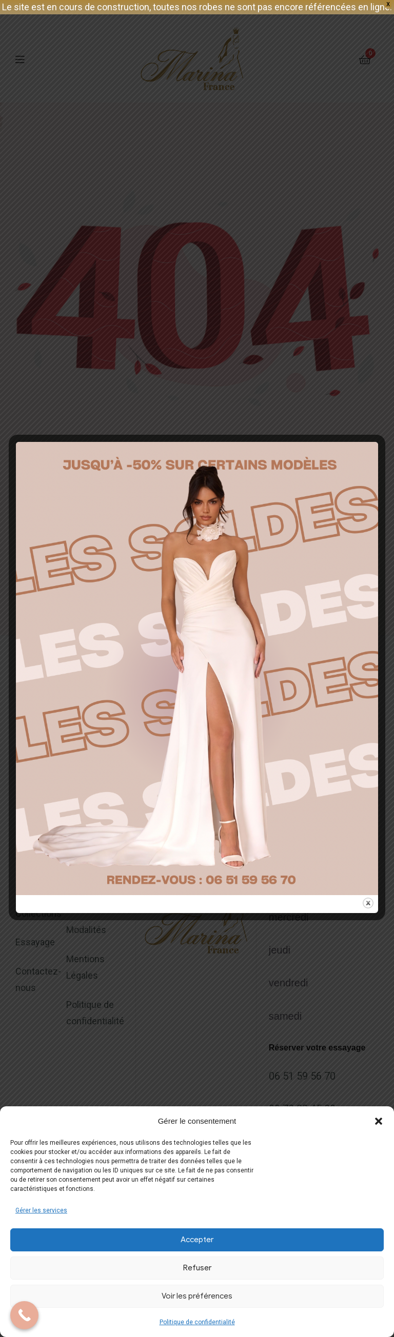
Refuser (197, 1267)
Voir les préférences (197, 1296)
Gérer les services (41, 1210)
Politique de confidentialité (197, 1322)
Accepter (197, 1239)
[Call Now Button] (24, 1315)
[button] (378, 1121)
